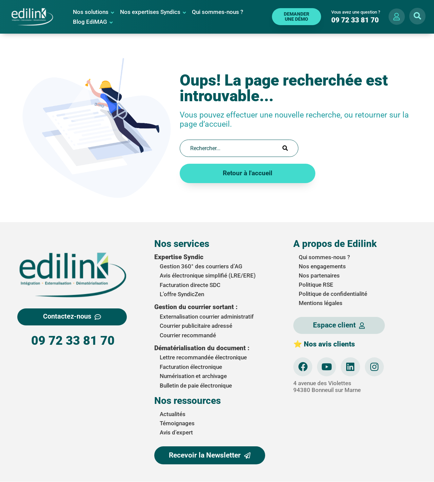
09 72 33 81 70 (73, 341)
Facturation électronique (191, 366)
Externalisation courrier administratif (207, 316)
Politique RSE (316, 284)
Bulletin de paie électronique (196, 385)
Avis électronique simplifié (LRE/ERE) (208, 275)
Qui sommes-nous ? (324, 256)
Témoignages (177, 423)
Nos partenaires (319, 275)
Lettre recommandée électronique (203, 357)
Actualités (172, 414)
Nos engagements (322, 266)
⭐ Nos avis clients (324, 344)
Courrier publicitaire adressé (196, 325)
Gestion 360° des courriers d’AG (201, 266)
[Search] (285, 148)
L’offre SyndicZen (182, 294)
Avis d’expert (176, 432)
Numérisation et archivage (193, 376)
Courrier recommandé (188, 335)
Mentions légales (320, 302)
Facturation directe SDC (190, 284)
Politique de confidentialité (333, 293)
